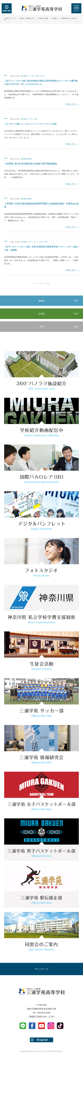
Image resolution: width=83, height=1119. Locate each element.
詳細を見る (70, 104)
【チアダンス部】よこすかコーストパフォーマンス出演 (30, 124)
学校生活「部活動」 (43, 18)
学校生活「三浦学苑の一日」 (27, 18)
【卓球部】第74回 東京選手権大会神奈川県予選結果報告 (30, 163)
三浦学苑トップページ (10, 18)
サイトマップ (41, 969)
